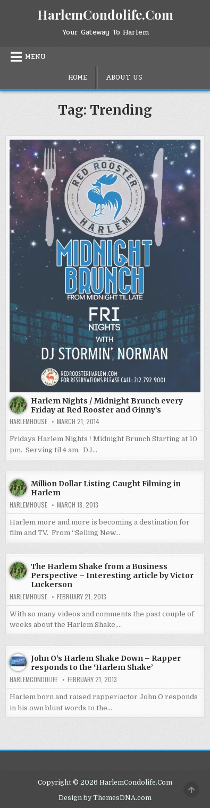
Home (77, 77)
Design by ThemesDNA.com (105, 798)
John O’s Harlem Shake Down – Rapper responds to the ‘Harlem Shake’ (106, 663)
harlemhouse (28, 421)
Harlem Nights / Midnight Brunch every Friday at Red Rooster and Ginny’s (107, 405)
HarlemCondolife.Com (105, 14)
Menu (35, 56)
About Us (124, 77)
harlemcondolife (34, 679)
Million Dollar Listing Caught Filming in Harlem (106, 488)
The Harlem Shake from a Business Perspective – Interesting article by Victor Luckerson (112, 575)
